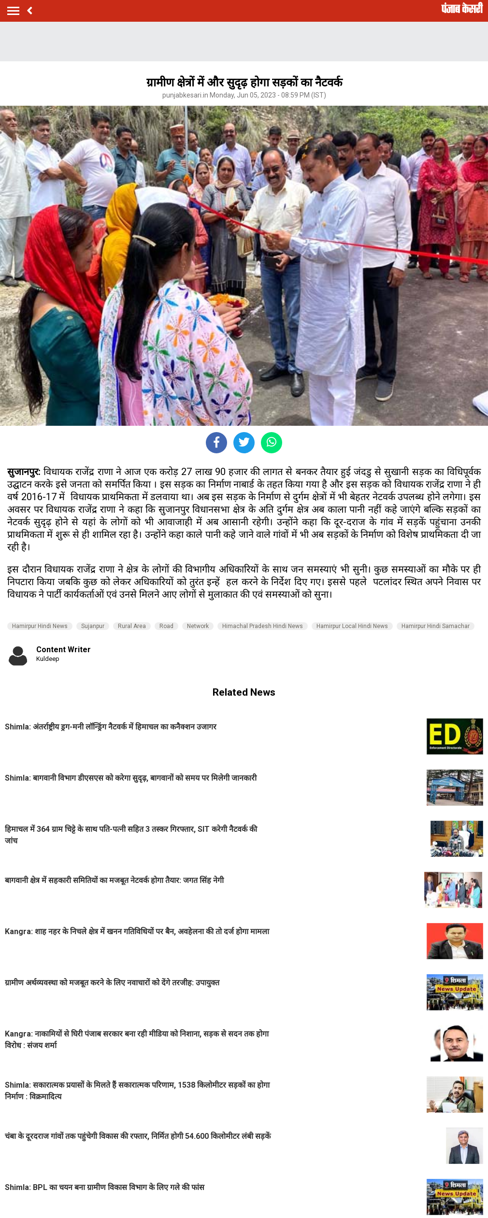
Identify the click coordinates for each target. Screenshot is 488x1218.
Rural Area (132, 626)
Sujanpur (92, 626)
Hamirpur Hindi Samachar (436, 626)
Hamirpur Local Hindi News (352, 626)
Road (166, 626)
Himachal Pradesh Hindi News (262, 626)
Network (198, 626)
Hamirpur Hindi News (40, 626)
